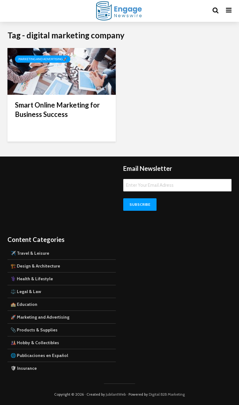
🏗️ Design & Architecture (35, 266)
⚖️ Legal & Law (26, 291)
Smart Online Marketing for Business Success (57, 109)
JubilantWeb (116, 394)
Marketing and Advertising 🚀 (42, 59)
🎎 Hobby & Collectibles (35, 342)
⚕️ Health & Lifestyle (32, 279)
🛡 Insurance (24, 368)
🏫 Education (24, 304)
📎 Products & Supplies (34, 330)
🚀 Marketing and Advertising (40, 317)
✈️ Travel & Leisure (30, 253)
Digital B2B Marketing (167, 394)
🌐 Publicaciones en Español (39, 355)
